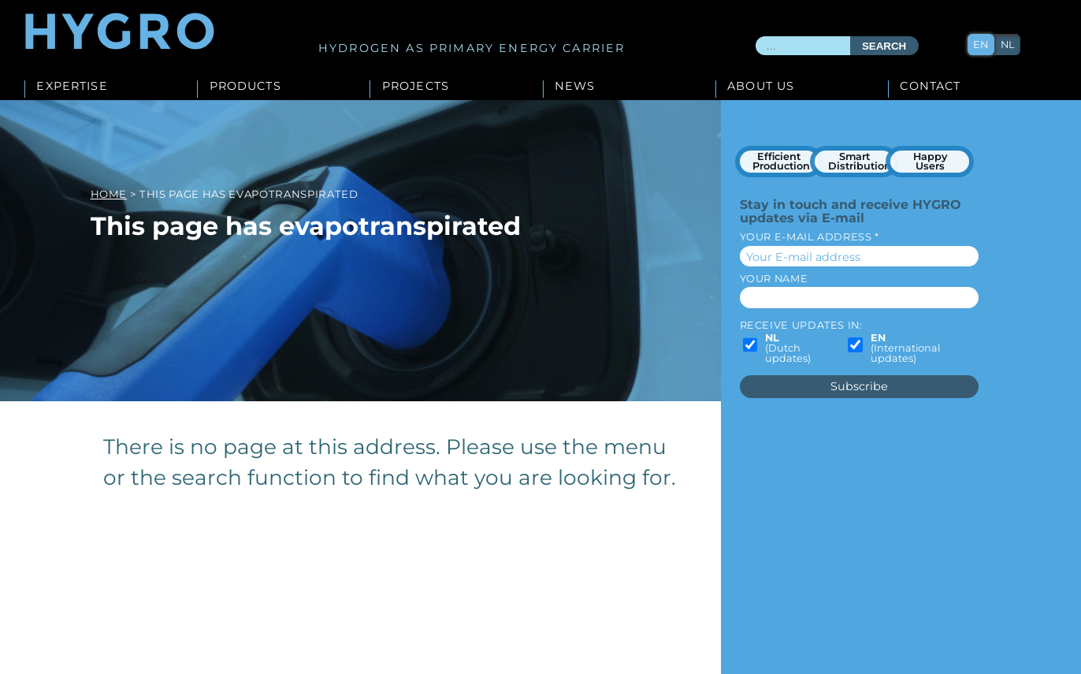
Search (884, 46)
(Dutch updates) (788, 348)
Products (245, 86)
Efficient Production (781, 161)
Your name (774, 279)
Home (109, 194)
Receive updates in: (801, 325)
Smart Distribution (859, 161)
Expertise (71, 86)
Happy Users (930, 161)
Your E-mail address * (809, 237)
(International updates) (905, 348)
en (980, 44)
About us (760, 86)
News (575, 86)
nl (1008, 44)
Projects (415, 86)
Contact (930, 86)
